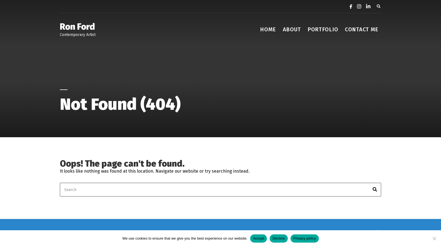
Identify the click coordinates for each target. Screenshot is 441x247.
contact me (361, 29)
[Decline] (434, 238)
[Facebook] (349, 7)
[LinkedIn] (366, 7)
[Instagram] (357, 7)
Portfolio (323, 29)
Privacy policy (304, 238)
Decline (278, 238)
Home (268, 29)
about (292, 29)
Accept (258, 238)
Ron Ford (77, 26)
